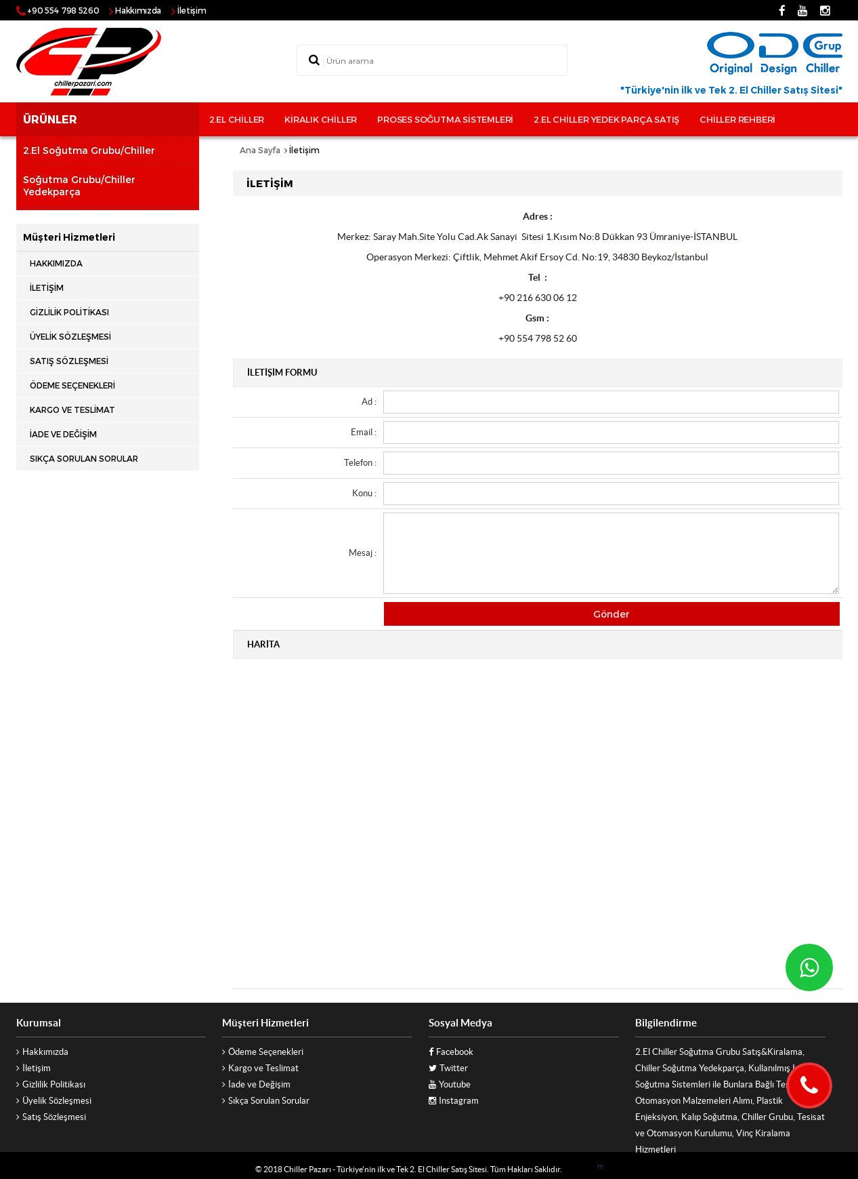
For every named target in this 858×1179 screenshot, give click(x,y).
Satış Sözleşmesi (69, 360)
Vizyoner (579, 1169)
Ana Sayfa (260, 150)
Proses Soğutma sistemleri (445, 119)
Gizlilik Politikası (69, 312)
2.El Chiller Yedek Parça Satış (606, 119)
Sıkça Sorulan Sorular (84, 458)
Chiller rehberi (737, 119)
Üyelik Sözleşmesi (70, 336)
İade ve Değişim (63, 434)
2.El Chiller (237, 119)
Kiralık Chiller (320, 119)
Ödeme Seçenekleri (72, 385)
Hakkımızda (138, 10)
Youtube (455, 1084)
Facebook (454, 1052)
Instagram (459, 1101)
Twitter (453, 1068)
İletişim (192, 10)
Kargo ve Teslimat (72, 409)
